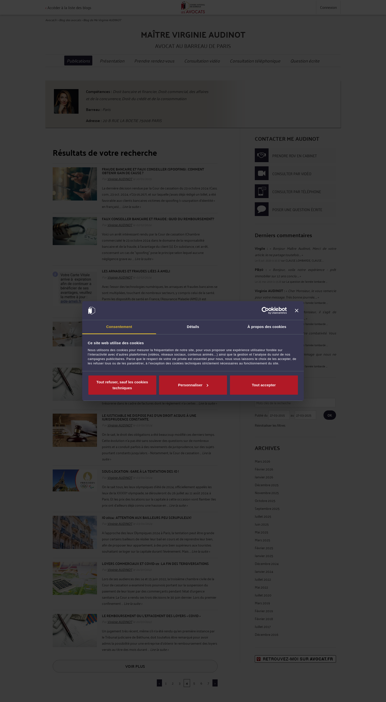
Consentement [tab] (119, 327)
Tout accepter (264, 385)
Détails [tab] (193, 327)
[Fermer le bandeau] (296, 310)
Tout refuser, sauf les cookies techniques (122, 385)
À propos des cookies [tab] (266, 327)
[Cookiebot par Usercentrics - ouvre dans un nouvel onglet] (265, 310)
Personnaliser (193, 385)
